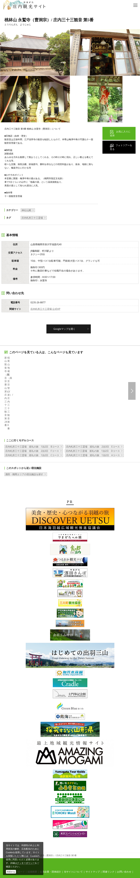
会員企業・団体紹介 (50, 827)
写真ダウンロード (15, 827)
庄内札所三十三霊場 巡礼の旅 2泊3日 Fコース (32, 407)
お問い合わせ (124, 827)
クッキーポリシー (26, 862)
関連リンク (108, 827)
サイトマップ (93, 827)
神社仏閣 (26, 210)
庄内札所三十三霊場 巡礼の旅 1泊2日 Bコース (32, 402)
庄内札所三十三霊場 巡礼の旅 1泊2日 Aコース (93, 411)
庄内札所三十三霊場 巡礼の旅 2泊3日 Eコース (93, 402)
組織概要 (32, 827)
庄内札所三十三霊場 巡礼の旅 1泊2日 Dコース (93, 407)
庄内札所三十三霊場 (32, 217)
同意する (11, 871)
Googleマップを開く (64, 328)
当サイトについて (73, 827)
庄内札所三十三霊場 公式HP (45, 309)
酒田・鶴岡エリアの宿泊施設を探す (24, 430)
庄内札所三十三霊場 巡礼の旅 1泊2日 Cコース (32, 411)
